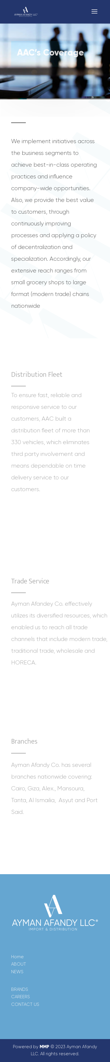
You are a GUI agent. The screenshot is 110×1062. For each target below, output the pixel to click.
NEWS (17, 971)
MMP (44, 1046)
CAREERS (20, 996)
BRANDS (19, 989)
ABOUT (18, 964)
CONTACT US (25, 1004)
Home (17, 956)
